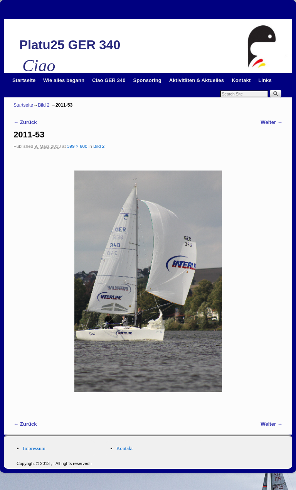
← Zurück (25, 122)
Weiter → (272, 122)
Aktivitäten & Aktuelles (196, 80)
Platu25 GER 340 (69, 45)
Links (264, 80)
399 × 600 (77, 146)
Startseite (23, 80)
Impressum (34, 448)
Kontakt (241, 80)
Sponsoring (147, 80)
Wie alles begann (63, 80)
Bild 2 (43, 105)
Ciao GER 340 (109, 80)
